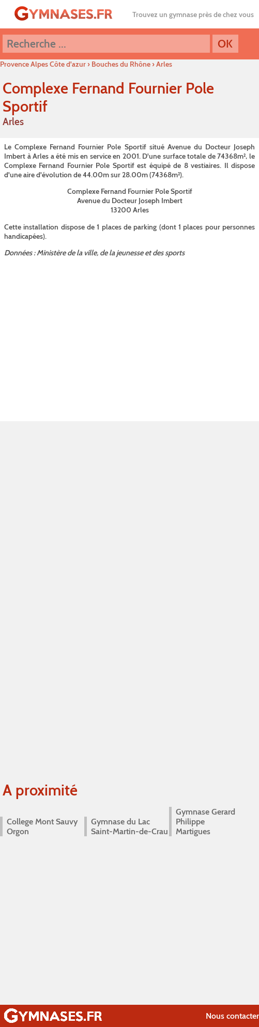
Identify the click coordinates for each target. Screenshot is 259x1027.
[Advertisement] (129, 337)
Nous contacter (232, 1016)
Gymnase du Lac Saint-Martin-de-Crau (129, 826)
